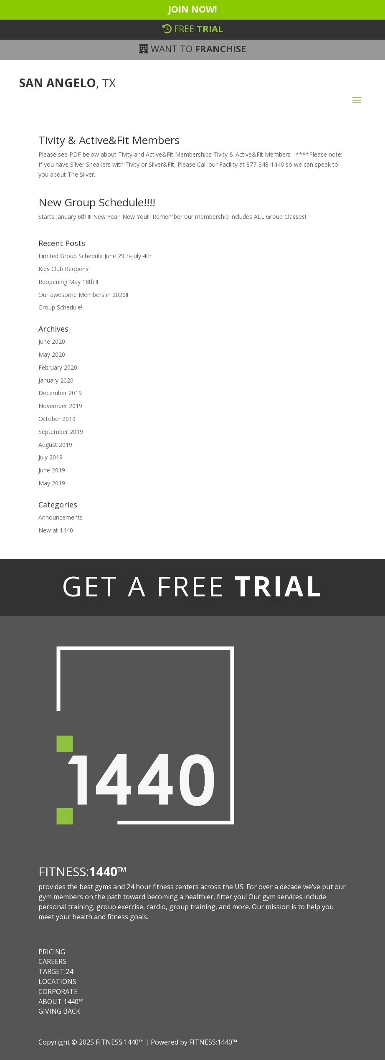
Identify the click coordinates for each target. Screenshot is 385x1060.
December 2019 (60, 393)
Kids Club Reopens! (64, 269)
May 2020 (51, 354)
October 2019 (57, 419)
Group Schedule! (60, 307)
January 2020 (55, 380)
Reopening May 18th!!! (68, 282)
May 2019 (51, 483)
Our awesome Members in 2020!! (83, 295)
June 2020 (51, 341)
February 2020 (57, 367)
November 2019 (60, 406)
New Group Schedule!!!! (96, 202)
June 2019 (51, 470)
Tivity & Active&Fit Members (109, 139)
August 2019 (55, 445)
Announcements (60, 517)
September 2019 (60, 432)
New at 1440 (55, 530)
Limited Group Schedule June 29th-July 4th (95, 256)
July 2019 (50, 457)
